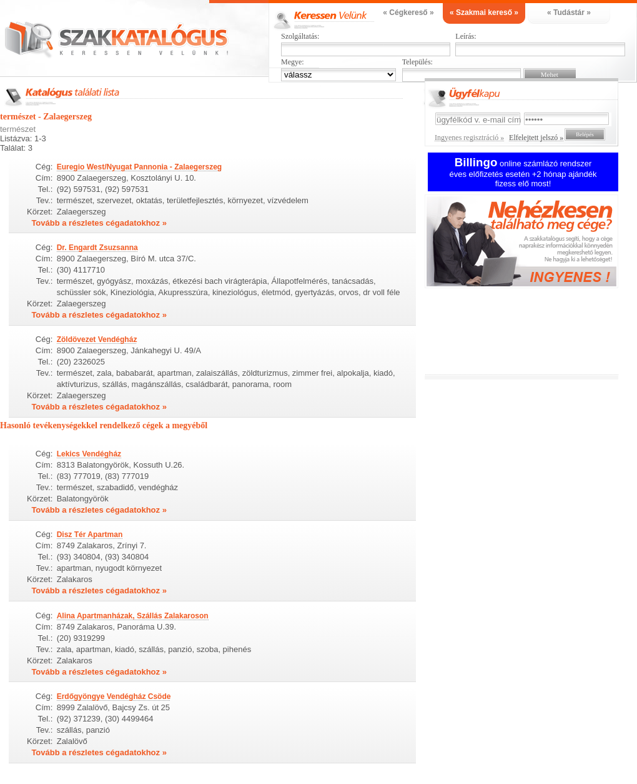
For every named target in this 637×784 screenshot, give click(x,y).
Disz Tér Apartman (90, 534)
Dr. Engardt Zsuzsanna (97, 247)
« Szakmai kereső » (484, 12)
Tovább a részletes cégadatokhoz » (99, 223)
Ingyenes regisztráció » (469, 137)
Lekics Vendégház (89, 454)
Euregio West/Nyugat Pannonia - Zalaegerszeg (139, 167)
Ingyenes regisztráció (531, 242)
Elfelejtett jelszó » (536, 137)
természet (18, 129)
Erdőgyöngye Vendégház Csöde (114, 696)
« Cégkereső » (408, 12)
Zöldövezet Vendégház (97, 339)
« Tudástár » (569, 12)
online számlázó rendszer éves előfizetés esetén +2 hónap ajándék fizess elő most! (523, 173)
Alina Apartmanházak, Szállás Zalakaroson (133, 615)
